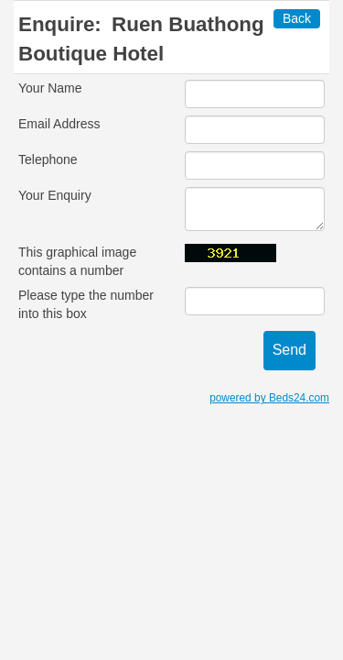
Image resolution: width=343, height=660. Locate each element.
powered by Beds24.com (269, 397)
